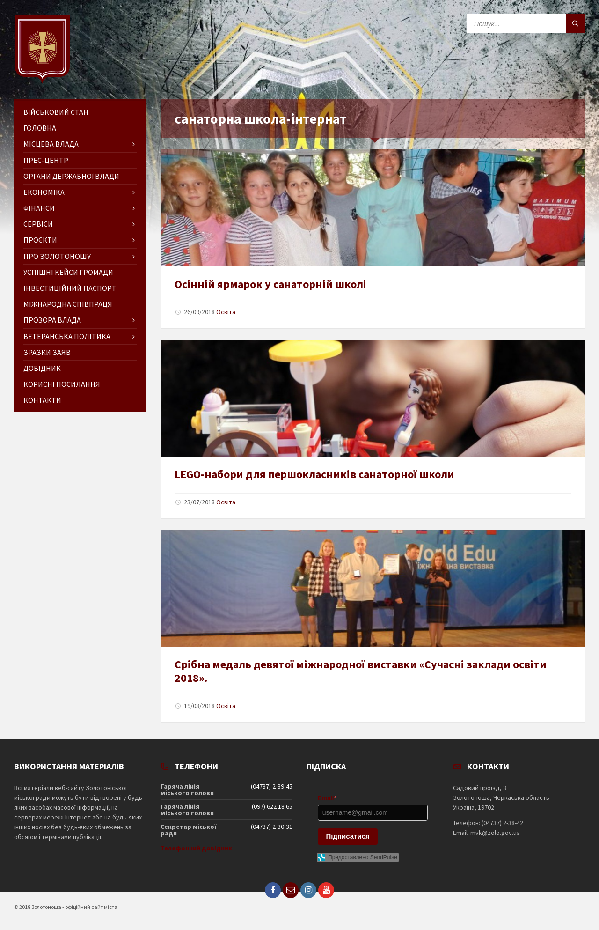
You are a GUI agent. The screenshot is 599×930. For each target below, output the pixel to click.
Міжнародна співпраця (67, 304)
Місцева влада (51, 143)
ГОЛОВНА (39, 128)
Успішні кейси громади (68, 272)
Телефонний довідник (196, 848)
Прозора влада (52, 320)
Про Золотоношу (57, 256)
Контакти (42, 400)
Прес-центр (45, 160)
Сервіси (38, 224)
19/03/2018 (199, 705)
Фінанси (39, 208)
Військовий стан (55, 112)
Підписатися (348, 836)
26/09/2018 (199, 312)
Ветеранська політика (66, 336)
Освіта (225, 312)
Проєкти (40, 239)
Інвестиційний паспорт (70, 288)
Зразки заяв (47, 352)
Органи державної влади (71, 176)
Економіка (44, 192)
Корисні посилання (61, 384)
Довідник (42, 368)
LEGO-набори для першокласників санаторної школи (314, 474)
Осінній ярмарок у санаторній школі (270, 284)
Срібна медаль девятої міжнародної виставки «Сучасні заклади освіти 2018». (361, 671)
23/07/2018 (199, 502)
